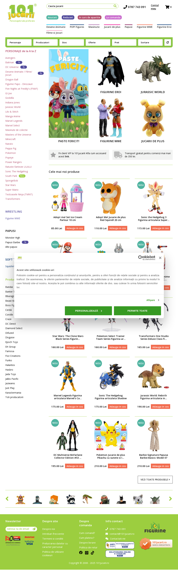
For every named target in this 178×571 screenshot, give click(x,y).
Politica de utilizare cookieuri (53, 554)
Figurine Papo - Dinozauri (19, 84)
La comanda (112, 17)
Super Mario (11, 189)
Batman (13, 62)
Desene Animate (54, 27)
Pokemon (10, 152)
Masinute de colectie (16, 130)
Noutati (51, 17)
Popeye (9, 157)
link (67, 156)
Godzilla (9, 97)
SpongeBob (11, 180)
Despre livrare (87, 544)
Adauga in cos (74, 228)
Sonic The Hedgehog (16, 171)
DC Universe (16, 67)
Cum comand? (87, 534)
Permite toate (137, 310)
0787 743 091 (135, 7)
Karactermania (13, 392)
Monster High (12, 237)
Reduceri (67, 17)
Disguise (9, 337)
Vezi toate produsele (155, 481)
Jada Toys (10, 374)
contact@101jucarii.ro (119, 535)
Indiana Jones (12, 102)
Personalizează (88, 310)
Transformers (12, 198)
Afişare (150, 300)
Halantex (10, 365)
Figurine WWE (130, 27)
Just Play (9, 388)
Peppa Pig (10, 148)
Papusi (117, 27)
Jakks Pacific (11, 378)
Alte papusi (11, 246)
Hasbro (9, 369)
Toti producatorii (14, 397)
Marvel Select (12, 125)
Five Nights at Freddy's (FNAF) (21, 88)
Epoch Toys (11, 342)
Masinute (87, 27)
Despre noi (48, 530)
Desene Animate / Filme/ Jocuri (24, 73)
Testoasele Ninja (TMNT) (19, 194)
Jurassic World (12, 107)
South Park (15, 175)
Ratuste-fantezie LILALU (18, 166)
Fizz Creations (12, 355)
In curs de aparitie (88, 17)
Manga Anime (12, 116)
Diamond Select (13, 328)
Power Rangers (13, 162)
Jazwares (10, 383)
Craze (8, 319)
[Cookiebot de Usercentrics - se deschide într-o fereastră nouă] (140, 257)
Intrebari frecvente (53, 535)
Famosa (9, 351)
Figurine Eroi (147, 27)
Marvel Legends (13, 120)
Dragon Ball (11, 79)
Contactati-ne (115, 540)
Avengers (10, 57)
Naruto (9, 143)
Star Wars (10, 185)
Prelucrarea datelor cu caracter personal (55, 546)
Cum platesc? (86, 539)
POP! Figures (73, 27)
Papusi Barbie (16, 242)
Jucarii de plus (103, 27)
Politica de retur (88, 548)
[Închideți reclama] (160, 258)
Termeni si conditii (52, 540)
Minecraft (10, 139)
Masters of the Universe (18, 134)
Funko (8, 360)
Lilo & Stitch (11, 111)
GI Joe (8, 93)
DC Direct (10, 323)
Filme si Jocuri (165, 27)
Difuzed (9, 332)
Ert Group (10, 346)
